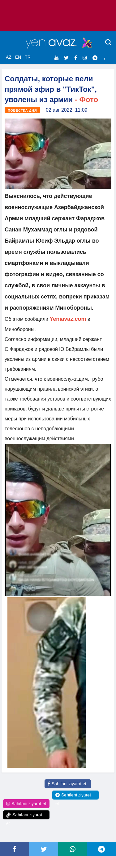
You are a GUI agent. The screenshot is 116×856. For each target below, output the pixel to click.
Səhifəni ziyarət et (67, 783)
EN (18, 57)
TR (28, 57)
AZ (8, 57)
